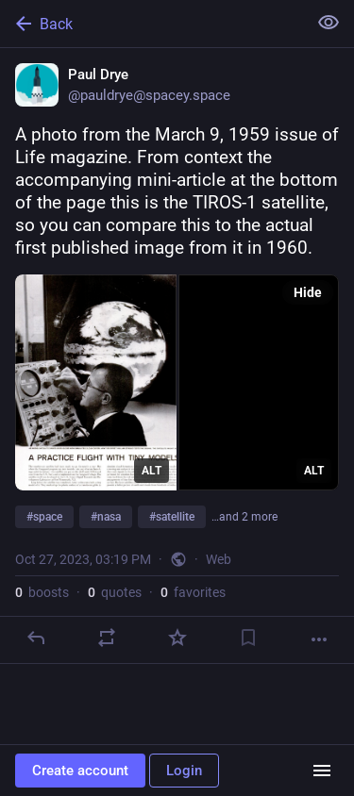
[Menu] (322, 770)
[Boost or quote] (106, 637)
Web (218, 559)
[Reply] (36, 637)
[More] (319, 639)
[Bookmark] (248, 637)
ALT (151, 470)
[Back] (151, 23)
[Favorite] (177, 637)
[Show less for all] (328, 22)
